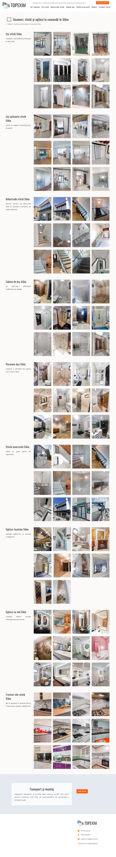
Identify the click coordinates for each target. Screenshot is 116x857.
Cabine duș (70, 7)
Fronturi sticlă (104, 7)
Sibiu (39, 24)
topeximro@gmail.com (89, 839)
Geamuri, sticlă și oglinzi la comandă (25, 24)
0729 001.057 (85, 835)
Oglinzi (94, 7)
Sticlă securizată (83, 7)
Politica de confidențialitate (88, 843)
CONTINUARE (82, 791)
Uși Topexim (35, 7)
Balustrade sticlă (57, 7)
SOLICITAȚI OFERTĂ (102, 3)
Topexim (10, 24)
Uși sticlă (45, 7)
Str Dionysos (85, 831)
